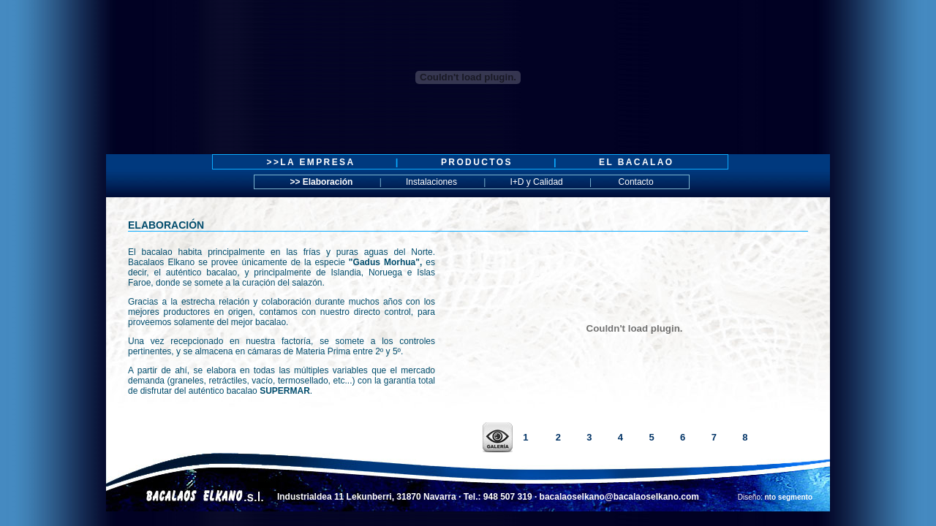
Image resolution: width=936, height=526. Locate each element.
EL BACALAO (636, 162)
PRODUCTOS (477, 162)
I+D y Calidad (536, 182)
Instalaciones (431, 182)
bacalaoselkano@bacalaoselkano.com (619, 497)
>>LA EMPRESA (313, 162)
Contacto (634, 182)
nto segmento (789, 497)
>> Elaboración (321, 182)
